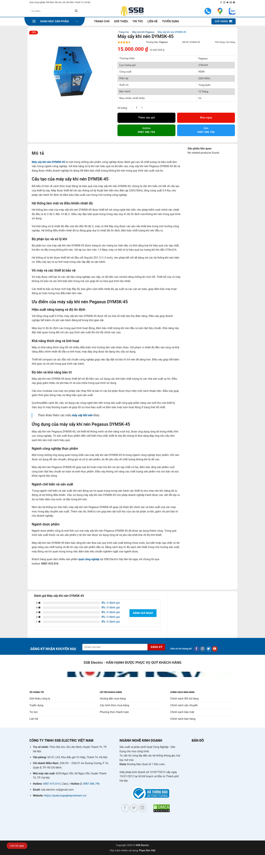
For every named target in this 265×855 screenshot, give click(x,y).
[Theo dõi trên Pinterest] (234, 2)
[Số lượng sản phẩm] (136, 107)
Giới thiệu (121, 21)
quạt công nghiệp (88, 559)
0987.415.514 (51, 783)
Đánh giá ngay (143, 613)
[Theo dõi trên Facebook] (221, 2)
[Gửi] (76, 11)
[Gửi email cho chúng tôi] (231, 2)
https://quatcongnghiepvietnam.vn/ (65, 795)
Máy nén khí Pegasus (143, 32)
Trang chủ (102, 21)
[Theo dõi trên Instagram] (224, 2)
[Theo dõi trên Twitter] (227, 2)
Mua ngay (206, 117)
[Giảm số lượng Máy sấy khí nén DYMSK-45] (131, 107)
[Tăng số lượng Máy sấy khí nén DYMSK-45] (142, 107)
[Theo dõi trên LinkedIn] (142, 808)
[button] (54, 21)
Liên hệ (152, 21)
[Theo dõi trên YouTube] (215, 649)
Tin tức (137, 21)
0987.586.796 (91, 783)
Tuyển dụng (170, 21)
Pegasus (163, 42)
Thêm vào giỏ (146, 117)
